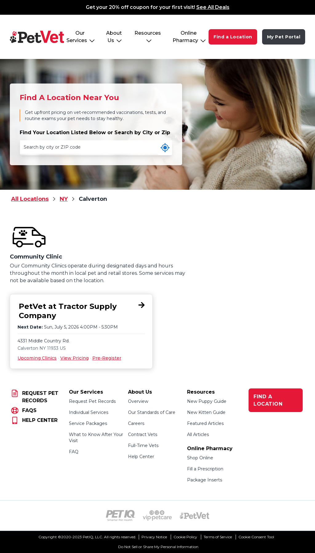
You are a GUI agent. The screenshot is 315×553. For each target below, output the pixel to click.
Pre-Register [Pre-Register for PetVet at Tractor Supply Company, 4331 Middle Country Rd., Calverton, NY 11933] (106, 358)
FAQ (73, 451)
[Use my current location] (165, 148)
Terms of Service (218, 537)
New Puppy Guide (206, 401)
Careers (136, 423)
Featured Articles (205, 423)
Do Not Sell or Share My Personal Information (158, 546)
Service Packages (88, 423)
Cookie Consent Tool (256, 537)
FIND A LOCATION (267, 400)
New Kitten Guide (206, 412)
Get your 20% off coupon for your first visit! (157, 7)
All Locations (30, 199)
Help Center (141, 456)
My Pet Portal (284, 37)
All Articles (198, 434)
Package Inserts (204, 480)
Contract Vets (142, 434)
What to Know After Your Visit (96, 437)
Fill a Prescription (205, 469)
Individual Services (88, 412)
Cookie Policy (185, 537)
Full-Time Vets (143, 445)
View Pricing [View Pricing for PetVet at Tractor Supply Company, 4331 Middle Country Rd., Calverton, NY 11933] (74, 358)
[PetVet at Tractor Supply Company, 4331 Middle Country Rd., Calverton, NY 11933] (81, 311)
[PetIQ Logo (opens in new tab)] (120, 515)
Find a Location (232, 37)
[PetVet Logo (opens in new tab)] (194, 515)
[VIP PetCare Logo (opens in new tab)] (157, 515)
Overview (138, 401)
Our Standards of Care (151, 412)
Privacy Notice (154, 537)
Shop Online (200, 458)
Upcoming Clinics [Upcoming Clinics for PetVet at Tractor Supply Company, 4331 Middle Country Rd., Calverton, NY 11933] (37, 358)
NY (64, 199)
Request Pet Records (92, 401)
